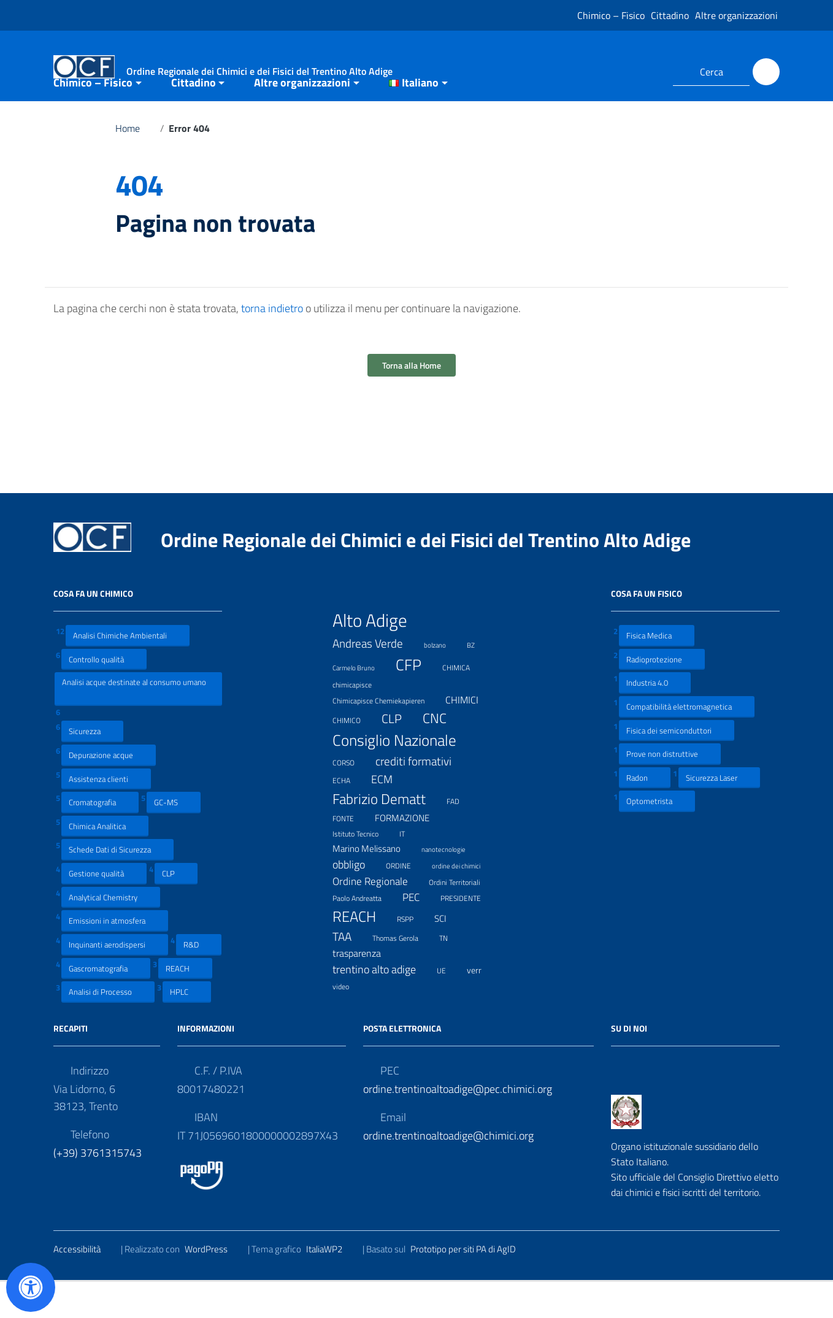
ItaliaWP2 (332, 1285)
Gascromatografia (106, 1003)
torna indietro (272, 344)
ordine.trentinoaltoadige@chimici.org (448, 1171)
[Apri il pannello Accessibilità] (30, 1287)
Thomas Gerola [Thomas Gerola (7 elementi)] (403, 973)
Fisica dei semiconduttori (676, 765)
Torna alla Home (411, 401)
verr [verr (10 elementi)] (482, 1005)
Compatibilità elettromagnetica (686, 742)
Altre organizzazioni (736, 15)
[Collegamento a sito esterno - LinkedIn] (648, 71)
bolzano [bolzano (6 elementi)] (442, 679)
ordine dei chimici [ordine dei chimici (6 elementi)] (464, 900)
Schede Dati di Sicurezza (117, 885)
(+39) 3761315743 (97, 1188)
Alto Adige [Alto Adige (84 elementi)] (377, 656)
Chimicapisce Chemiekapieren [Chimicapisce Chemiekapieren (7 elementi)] (386, 735)
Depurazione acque (108, 790)
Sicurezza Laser (719, 813)
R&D (198, 980)
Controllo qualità (104, 694)
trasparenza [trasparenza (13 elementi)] (364, 989)
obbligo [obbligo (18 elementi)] (356, 900)
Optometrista (657, 836)
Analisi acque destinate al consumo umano (134, 724)
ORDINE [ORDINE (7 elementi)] (406, 900)
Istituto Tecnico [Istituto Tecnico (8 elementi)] (363, 869)
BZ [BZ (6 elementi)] (478, 679)
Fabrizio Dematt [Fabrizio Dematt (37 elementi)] (386, 834)
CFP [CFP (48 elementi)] (416, 701)
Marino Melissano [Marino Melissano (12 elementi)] (374, 884)
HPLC (187, 1027)
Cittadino (670, 15)
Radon (644, 813)
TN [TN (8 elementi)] (451, 973)
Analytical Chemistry (111, 932)
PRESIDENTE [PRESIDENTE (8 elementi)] (468, 933)
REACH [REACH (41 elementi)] (361, 952)
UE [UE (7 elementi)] (449, 1005)
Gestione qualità (104, 909)
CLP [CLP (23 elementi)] (399, 755)
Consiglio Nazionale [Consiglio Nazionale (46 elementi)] (402, 776)
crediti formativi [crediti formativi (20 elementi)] (421, 797)
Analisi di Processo (108, 1027)
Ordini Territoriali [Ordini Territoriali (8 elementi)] (462, 917)
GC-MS (173, 838)
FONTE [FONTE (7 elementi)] (350, 853)
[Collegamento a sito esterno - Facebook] (626, 71)
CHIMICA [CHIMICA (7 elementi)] (463, 702)
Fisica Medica (656, 671)
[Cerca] (766, 71)
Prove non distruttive (669, 789)
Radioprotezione (661, 694)
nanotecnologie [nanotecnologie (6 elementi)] (451, 883)
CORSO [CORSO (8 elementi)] (351, 798)
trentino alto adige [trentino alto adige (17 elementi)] (381, 1005)
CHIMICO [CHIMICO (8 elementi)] (354, 755)
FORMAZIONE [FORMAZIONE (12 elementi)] (410, 854)
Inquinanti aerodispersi (115, 980)
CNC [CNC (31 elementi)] (442, 754)
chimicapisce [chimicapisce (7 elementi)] (359, 719)
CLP (176, 909)
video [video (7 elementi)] (348, 1021)
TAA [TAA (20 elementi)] (349, 972)
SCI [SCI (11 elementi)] (448, 954)
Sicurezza (92, 767)
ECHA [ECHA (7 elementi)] (349, 815)
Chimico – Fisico (611, 15)
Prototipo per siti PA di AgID (470, 1285)
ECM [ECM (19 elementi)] (389, 815)
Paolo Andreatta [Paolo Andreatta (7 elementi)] (364, 933)
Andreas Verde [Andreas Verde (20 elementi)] (375, 679)
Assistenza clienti (106, 814)
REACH (185, 1003)
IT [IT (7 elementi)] (409, 868)
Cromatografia (100, 838)
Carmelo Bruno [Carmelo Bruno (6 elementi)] (361, 702)
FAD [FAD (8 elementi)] (461, 836)
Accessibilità (84, 1285)
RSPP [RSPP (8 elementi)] (413, 954)
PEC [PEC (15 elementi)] (418, 932)
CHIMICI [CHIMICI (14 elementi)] (469, 735)
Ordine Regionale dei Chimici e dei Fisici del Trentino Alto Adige (435, 576)
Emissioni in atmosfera (115, 956)
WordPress (214, 1285)
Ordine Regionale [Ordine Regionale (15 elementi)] (377, 916)
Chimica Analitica (105, 862)
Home (135, 164)
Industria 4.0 (654, 718)
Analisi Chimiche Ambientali (127, 671)
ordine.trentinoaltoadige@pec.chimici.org (457, 1124)
